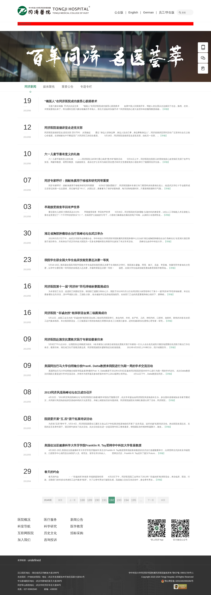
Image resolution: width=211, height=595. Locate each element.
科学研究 (50, 526)
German (148, 12)
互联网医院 (26, 533)
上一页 (72, 500)
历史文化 (50, 533)
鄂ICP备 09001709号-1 (182, 573)
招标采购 (76, 533)
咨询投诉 (50, 539)
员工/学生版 (166, 12)
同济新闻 (30, 86)
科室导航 (24, 526)
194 (126, 500)
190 (97, 500)
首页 (60, 500)
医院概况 (24, 519)
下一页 (151, 500)
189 (89, 500)
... (141, 500)
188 (82, 500)
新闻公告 (76, 519)
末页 (163, 500)
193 (118, 500)
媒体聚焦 (49, 86)
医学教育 (76, 526)
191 (104, 500)
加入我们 (24, 539)
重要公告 (67, 86)
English (133, 12)
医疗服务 (50, 519)
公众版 (118, 12)
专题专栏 (86, 86)
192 (111, 500)
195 (133, 500)
